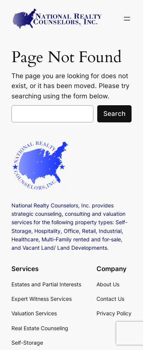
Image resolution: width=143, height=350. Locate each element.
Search (114, 113)
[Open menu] (127, 18)
